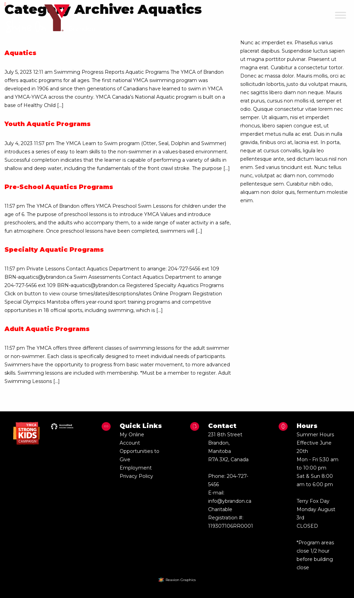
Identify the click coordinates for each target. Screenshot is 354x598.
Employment (136, 468)
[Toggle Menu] (340, 15)
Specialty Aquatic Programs (54, 249)
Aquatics (20, 53)
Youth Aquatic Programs (47, 124)
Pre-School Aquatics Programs (58, 187)
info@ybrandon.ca (229, 501)
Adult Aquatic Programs (47, 329)
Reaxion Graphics (181, 580)
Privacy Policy (136, 476)
